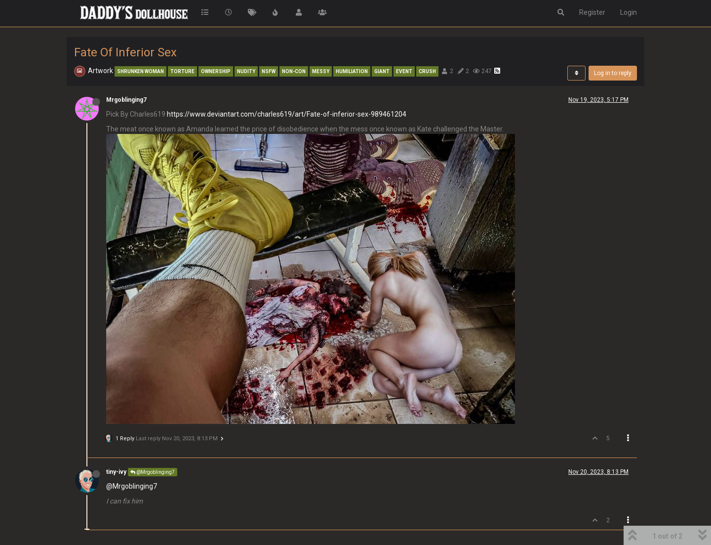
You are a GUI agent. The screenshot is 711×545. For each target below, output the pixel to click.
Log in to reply (613, 73)
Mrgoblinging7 (126, 99)
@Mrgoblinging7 (152, 472)
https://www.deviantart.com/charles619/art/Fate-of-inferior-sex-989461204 (286, 114)
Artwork (100, 71)
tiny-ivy (116, 471)
